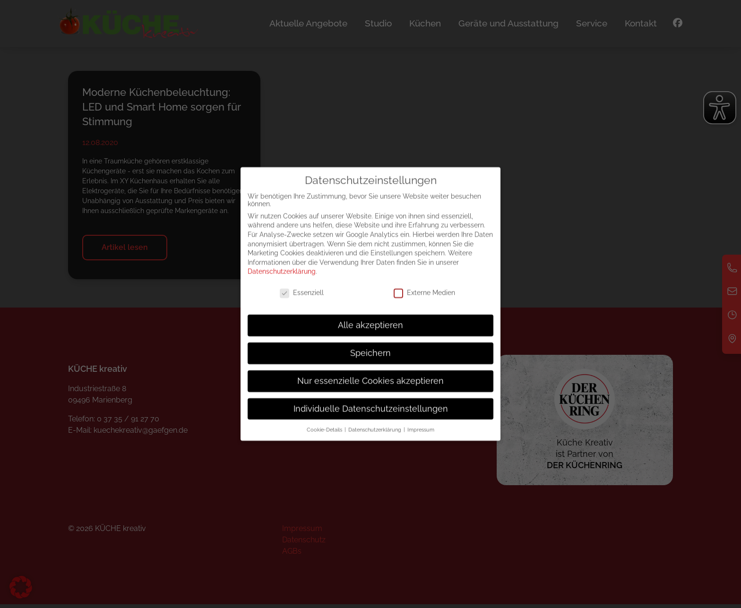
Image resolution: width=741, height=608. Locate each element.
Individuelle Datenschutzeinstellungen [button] (370, 417)
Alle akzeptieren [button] (370, 334)
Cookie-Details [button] (325, 438)
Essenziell (302, 302)
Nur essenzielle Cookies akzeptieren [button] (370, 390)
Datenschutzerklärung (282, 280)
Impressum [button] (420, 438)
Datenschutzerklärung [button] (375, 438)
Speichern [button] (370, 362)
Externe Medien (424, 302)
